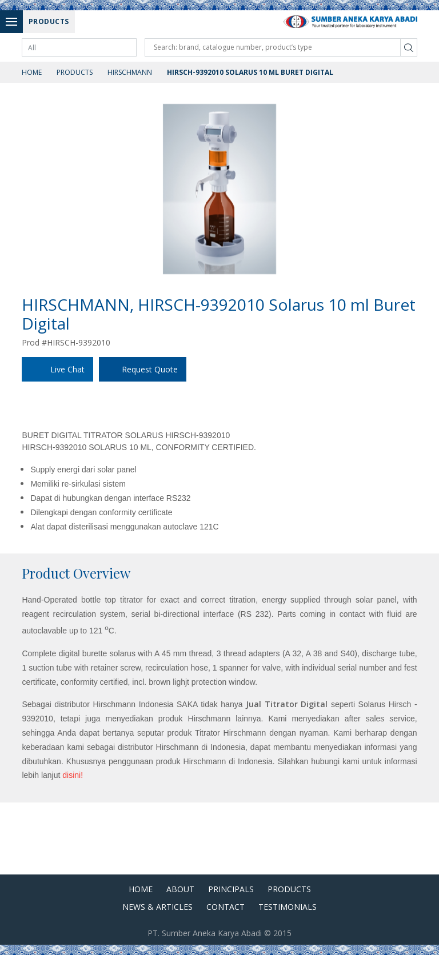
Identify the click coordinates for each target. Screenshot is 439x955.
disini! (72, 775)
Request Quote (150, 369)
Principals (231, 889)
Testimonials (287, 906)
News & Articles (157, 906)
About (180, 889)
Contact (225, 906)
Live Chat (67, 369)
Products (75, 72)
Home (32, 72)
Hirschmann (129, 72)
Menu (14, 21)
